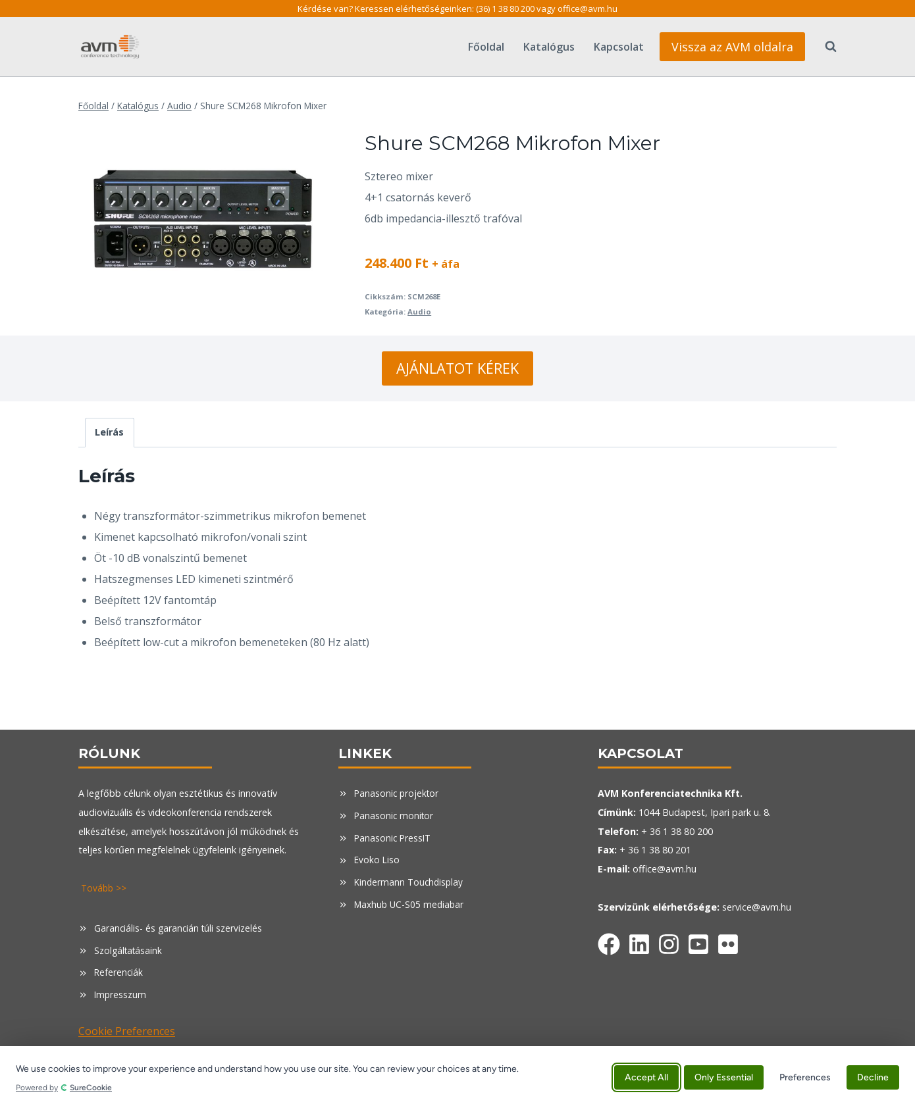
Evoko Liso (377, 859)
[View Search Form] (824, 47)
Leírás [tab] (109, 432)
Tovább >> (105, 888)
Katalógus (549, 46)
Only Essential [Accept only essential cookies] (723, 1076)
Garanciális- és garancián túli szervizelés (179, 928)
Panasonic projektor (398, 793)
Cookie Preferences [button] (126, 1031)
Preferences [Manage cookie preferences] (805, 1076)
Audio (419, 311)
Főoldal (486, 46)
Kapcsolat (619, 46)
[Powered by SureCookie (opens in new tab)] (310, 1087)
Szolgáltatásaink (129, 950)
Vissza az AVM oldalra (732, 47)
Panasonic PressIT (394, 838)
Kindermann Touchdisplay (410, 882)
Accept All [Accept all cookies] (646, 1076)
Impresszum (120, 994)
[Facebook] (609, 941)
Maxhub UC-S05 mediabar (411, 904)
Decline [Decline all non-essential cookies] (873, 1076)
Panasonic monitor (395, 815)
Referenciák (119, 972)
